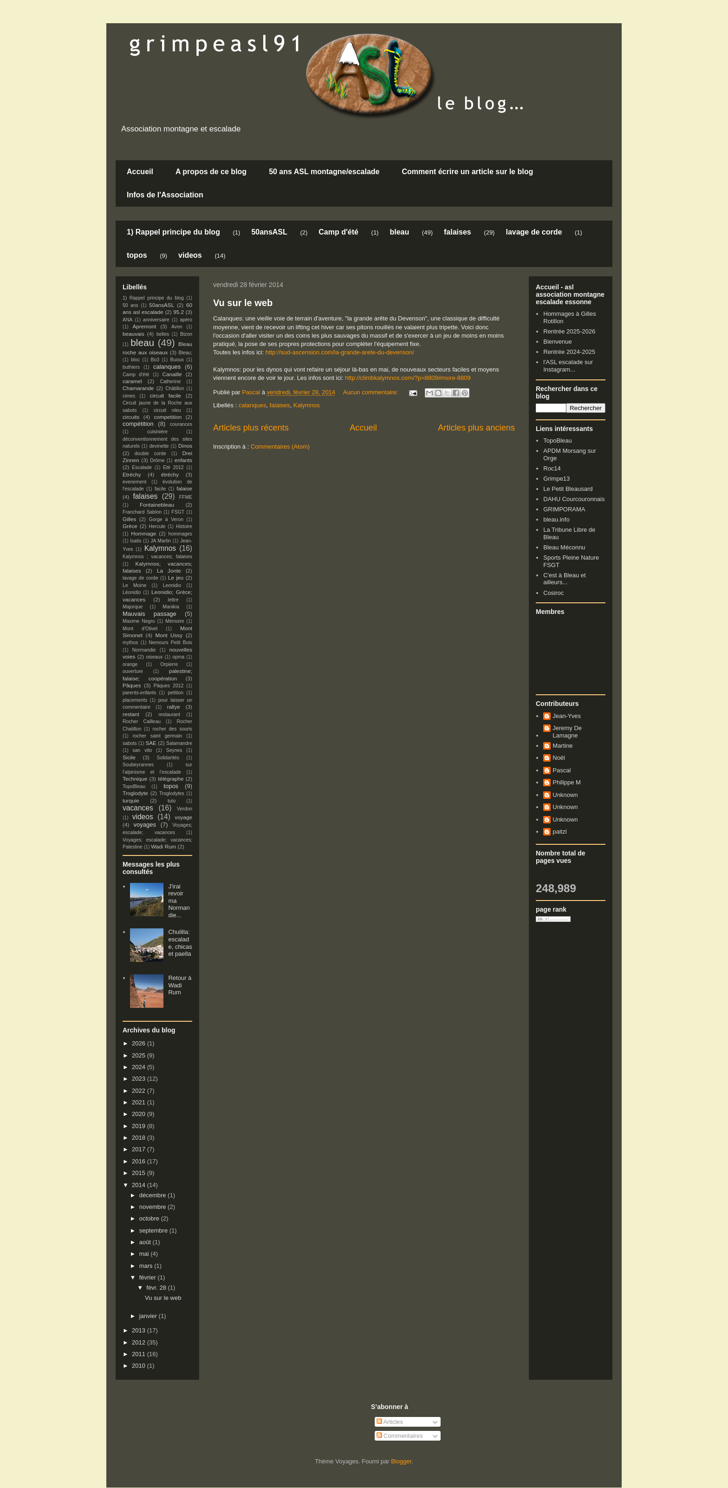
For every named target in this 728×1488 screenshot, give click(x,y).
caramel (132, 381)
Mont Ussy (168, 635)
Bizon (186, 334)
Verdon (184, 808)
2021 (139, 1102)
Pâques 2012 (168, 685)
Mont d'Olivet (140, 628)
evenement (134, 481)
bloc (135, 359)
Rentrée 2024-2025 (569, 351)
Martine (562, 745)
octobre (150, 1218)
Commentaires (400, 1435)
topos (137, 255)
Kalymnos (306, 405)
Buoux (176, 359)
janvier (149, 1315)
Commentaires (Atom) (280, 446)
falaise (184, 488)
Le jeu (175, 577)
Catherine (170, 381)
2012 (139, 1342)
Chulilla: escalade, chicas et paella (180, 942)
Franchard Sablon (142, 512)
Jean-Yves (566, 715)
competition (168, 417)
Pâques (132, 685)
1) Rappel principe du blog (173, 232)
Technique (135, 779)
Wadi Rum (163, 846)
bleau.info (556, 519)
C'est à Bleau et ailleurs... (564, 579)
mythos (130, 642)
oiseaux (154, 656)
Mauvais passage (149, 613)
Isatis (135, 540)
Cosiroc (553, 592)
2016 (139, 1161)
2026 (139, 1043)
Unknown (565, 794)
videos (190, 255)
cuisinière (157, 431)
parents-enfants (139, 692)
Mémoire (174, 621)
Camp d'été (338, 232)
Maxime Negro (139, 621)
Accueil (140, 172)
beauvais (133, 334)
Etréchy (132, 474)
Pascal (561, 770)
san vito (142, 750)
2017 (139, 1149)
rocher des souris (172, 728)
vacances (138, 808)
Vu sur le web (243, 303)
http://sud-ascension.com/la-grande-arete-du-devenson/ (339, 352)
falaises (457, 232)
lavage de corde (534, 232)
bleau (399, 232)
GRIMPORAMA (564, 509)
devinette (159, 446)
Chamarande (138, 388)
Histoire (184, 526)
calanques (252, 405)
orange (130, 664)
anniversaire (156, 319)
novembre (153, 1206)
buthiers (131, 367)
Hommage (143, 533)
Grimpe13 (556, 478)
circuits (131, 417)
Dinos (185, 446)
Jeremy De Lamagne (567, 731)
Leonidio (172, 585)
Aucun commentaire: (371, 392)
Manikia (170, 606)
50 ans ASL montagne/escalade (324, 172)
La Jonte (169, 571)
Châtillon (174, 388)
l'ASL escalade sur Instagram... (568, 366)
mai (145, 1253)
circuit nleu (167, 410)
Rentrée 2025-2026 (569, 331)
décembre (153, 1195)
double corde (150, 453)
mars (147, 1265)
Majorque (133, 606)
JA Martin (160, 540)
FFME (185, 497)
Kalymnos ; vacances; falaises (157, 556)
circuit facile (166, 395)
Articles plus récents (251, 427)
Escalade (142, 467)
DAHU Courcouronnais (573, 499)
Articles (390, 1421)
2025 (139, 1055)
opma (178, 656)
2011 (139, 1354)
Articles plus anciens (476, 427)
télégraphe (170, 779)
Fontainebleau (157, 505)
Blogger (401, 1461)
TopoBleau (134, 786)
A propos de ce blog (211, 172)
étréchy (170, 474)
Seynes (174, 750)
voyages (145, 824)
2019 (139, 1126)
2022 (139, 1090)
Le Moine (134, 585)
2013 (139, 1330)
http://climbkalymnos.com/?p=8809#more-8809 (408, 377)
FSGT (177, 512)
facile (160, 488)
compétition (138, 423)
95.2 (178, 312)
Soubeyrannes (138, 764)
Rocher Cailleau (142, 721)
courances (181, 424)
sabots (130, 743)
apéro (186, 319)
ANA (127, 319)
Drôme (157, 460)
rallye (173, 707)
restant (131, 714)
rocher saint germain (157, 735)
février (148, 1277)
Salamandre (179, 743)
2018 (139, 1137)
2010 (139, 1365)
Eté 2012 (173, 467)
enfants (183, 460)
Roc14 (552, 468)
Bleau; (185, 352)
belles (162, 334)
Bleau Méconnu (564, 547)
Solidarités (168, 757)
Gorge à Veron (166, 519)
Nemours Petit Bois (170, 642)
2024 (139, 1067)
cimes (129, 395)
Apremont (144, 326)
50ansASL (269, 232)
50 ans (130, 305)
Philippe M (566, 782)
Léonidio (132, 592)
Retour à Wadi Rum (179, 985)
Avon (176, 326)
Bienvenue (557, 341)
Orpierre (169, 664)
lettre (173, 599)
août (146, 1242)
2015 (139, 1172)
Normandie (144, 650)
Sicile (129, 757)
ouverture (133, 671)
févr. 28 (157, 1287)
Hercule (157, 526)
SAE (150, 743)
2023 (139, 1078)
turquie (131, 800)
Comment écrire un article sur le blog (467, 172)
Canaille (172, 374)
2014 (139, 1184)
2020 (139, 1113)
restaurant (169, 714)
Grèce (130, 526)
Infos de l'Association (165, 195)
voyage (183, 817)
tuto (172, 800)
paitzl (559, 831)
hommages (180, 533)
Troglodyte (135, 793)
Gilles (129, 519)
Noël (558, 757)
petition (176, 692)
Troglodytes (171, 793)
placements (135, 700)
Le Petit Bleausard (567, 488)
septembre (154, 1230)
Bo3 (155, 359)
